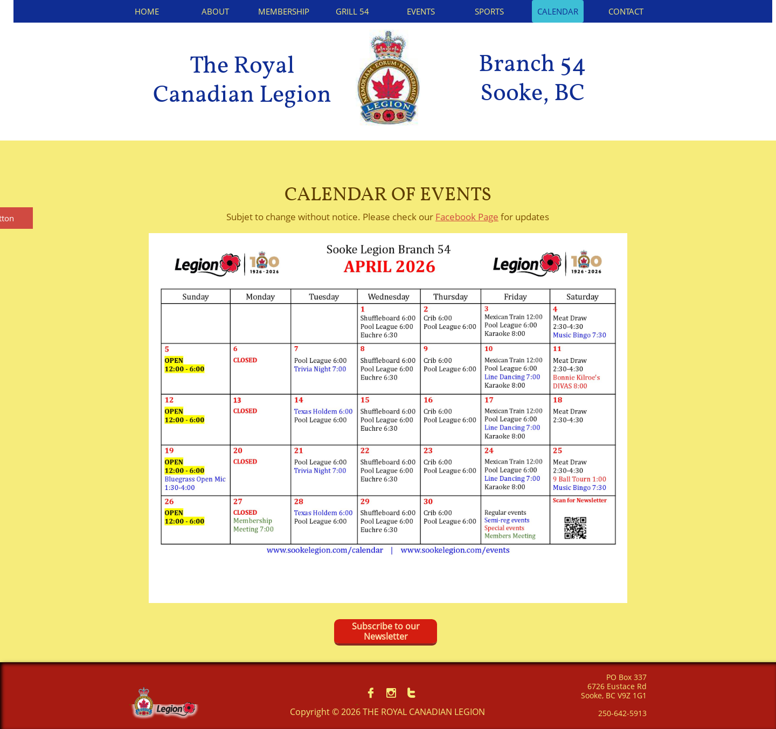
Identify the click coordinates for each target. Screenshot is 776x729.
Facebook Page (466, 217)
